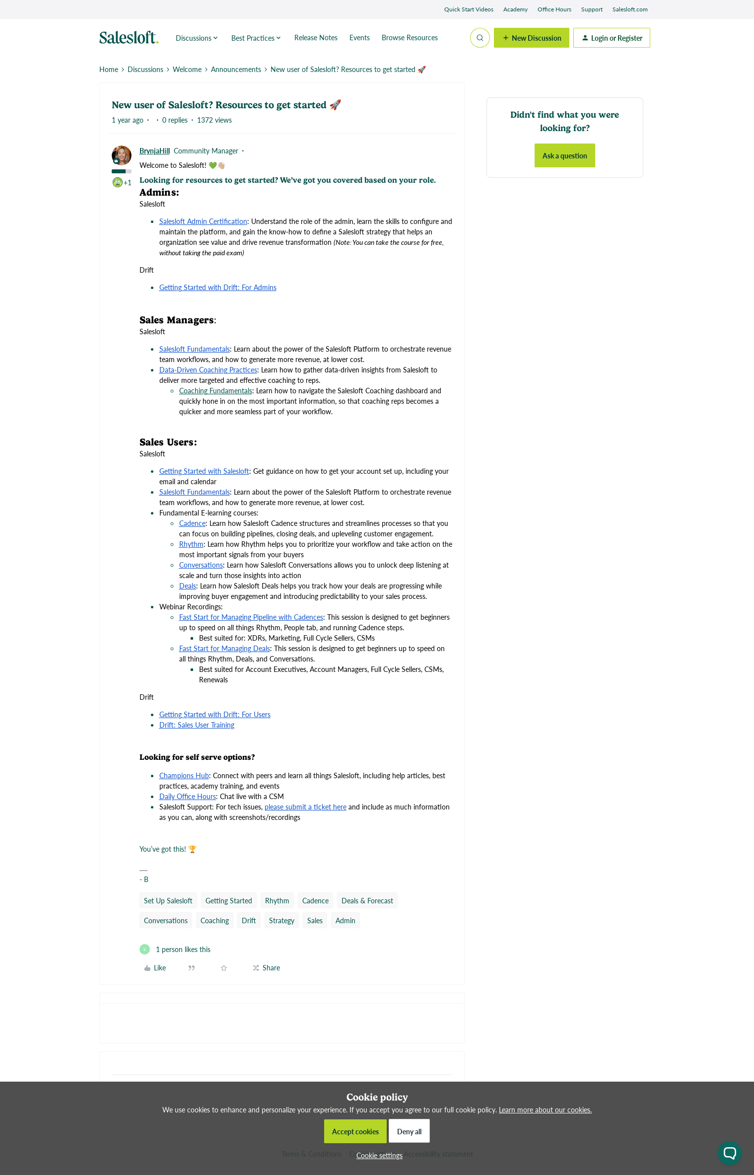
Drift (249, 920)
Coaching (215, 920)
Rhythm (277, 900)
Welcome (187, 69)
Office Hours (554, 9)
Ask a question (565, 155)
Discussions (145, 69)
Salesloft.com (630, 9)
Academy (515, 9)
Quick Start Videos (468, 9)
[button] (531, 38)
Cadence (315, 900)
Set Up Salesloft (168, 900)
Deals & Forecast (367, 900)
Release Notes (316, 37)
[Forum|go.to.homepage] (131, 38)
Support (592, 9)
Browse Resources (410, 37)
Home (108, 69)
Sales (315, 920)
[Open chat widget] (730, 1153)
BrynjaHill (154, 150)
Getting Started (229, 900)
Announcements (236, 69)
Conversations (166, 920)
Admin (345, 920)
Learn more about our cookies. (545, 1109)
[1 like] (174, 949)
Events (359, 37)
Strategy (281, 920)
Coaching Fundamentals (215, 390)
